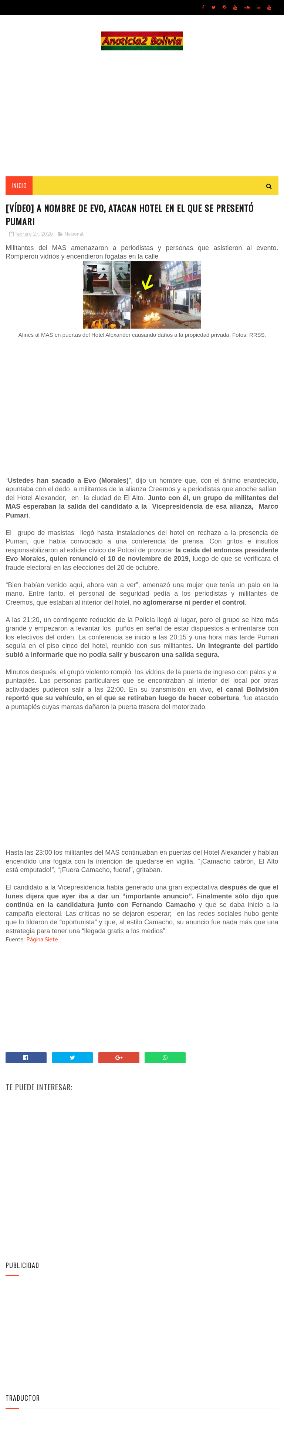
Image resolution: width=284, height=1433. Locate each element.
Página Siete (42, 939)
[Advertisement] (142, 113)
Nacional (74, 234)
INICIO (19, 185)
